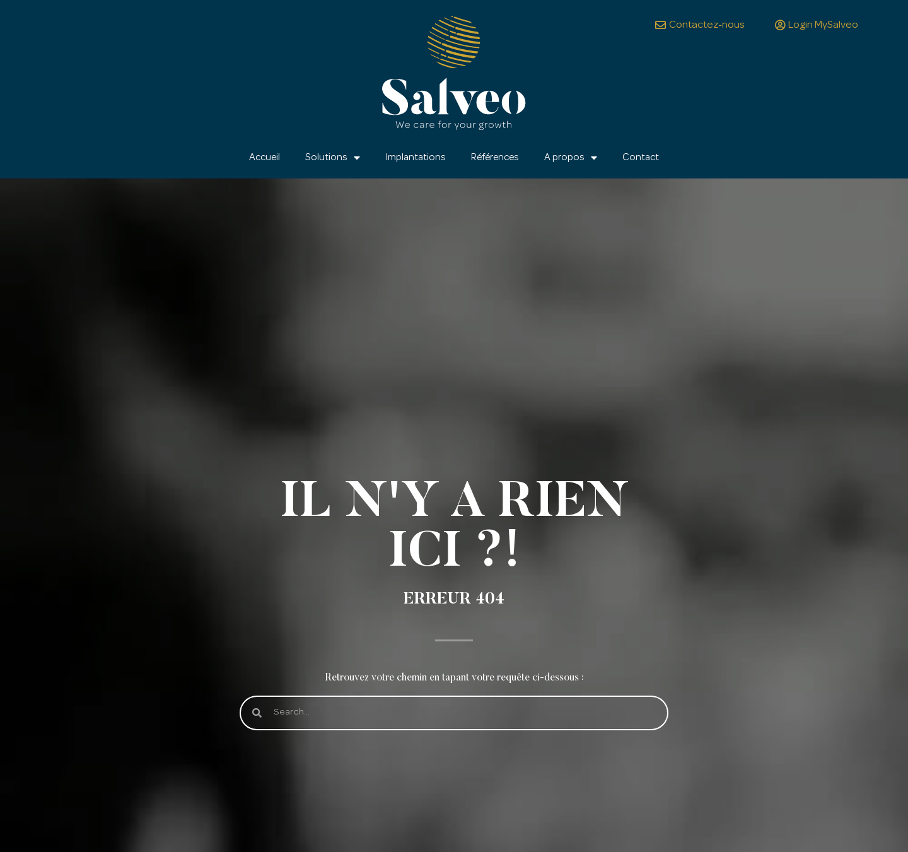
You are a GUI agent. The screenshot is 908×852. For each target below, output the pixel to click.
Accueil (264, 157)
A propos (570, 157)
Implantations (415, 157)
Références (495, 157)
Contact (640, 157)
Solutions (332, 157)
